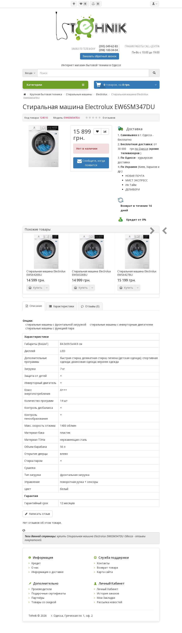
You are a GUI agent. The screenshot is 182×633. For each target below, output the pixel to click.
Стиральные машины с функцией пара (49, 328)
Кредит (36, 563)
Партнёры (37, 598)
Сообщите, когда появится (91, 163)
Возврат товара (107, 567)
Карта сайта (105, 572)
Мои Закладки (106, 598)
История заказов (108, 593)
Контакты (103, 563)
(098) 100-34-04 (108, 50)
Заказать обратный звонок (99, 56)
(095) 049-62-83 (108, 46)
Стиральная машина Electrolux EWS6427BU (136, 273)
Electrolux (101, 94)
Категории (55, 85)
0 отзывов (109, 117)
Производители (41, 589)
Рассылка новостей (109, 602)
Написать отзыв (37, 514)
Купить (35, 287)
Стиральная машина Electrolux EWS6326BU (91, 273)
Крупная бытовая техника (46, 94)
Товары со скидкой (43, 602)
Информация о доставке (47, 572)
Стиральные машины (79, 94)
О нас (35, 567)
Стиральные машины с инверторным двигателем (121, 324)
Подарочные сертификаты (48, 593)
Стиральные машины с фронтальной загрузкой (55, 324)
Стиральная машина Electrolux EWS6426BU (45, 273)
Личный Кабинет (107, 589)
